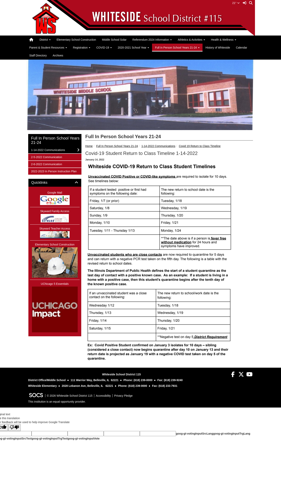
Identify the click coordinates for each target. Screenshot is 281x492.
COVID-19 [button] (104, 47)
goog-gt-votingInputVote (84, 438)
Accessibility (103, 395)
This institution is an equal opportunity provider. (57, 401)
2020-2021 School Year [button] (133, 47)
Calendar (241, 47)
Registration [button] (82, 47)
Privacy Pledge (123, 395)
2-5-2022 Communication (46, 157)
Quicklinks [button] (43, 183)
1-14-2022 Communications (158, 146)
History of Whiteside (217, 47)
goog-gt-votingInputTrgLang (231, 433)
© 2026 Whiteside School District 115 (69, 395)
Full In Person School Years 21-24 (117, 146)
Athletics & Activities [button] (191, 39)
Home (89, 146)
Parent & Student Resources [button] (48, 47)
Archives (58, 55)
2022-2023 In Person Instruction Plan (54, 171)
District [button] (45, 39)
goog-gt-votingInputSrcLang (194, 433)
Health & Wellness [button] (223, 39)
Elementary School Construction (76, 39)
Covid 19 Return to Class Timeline (200, 146)
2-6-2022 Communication (46, 164)
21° (236, 3)
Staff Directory (38, 55)
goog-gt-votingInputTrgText (49, 438)
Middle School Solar (114, 39)
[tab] (54, 183)
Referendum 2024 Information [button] (152, 39)
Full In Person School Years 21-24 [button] (177, 47)
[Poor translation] (14, 427)
